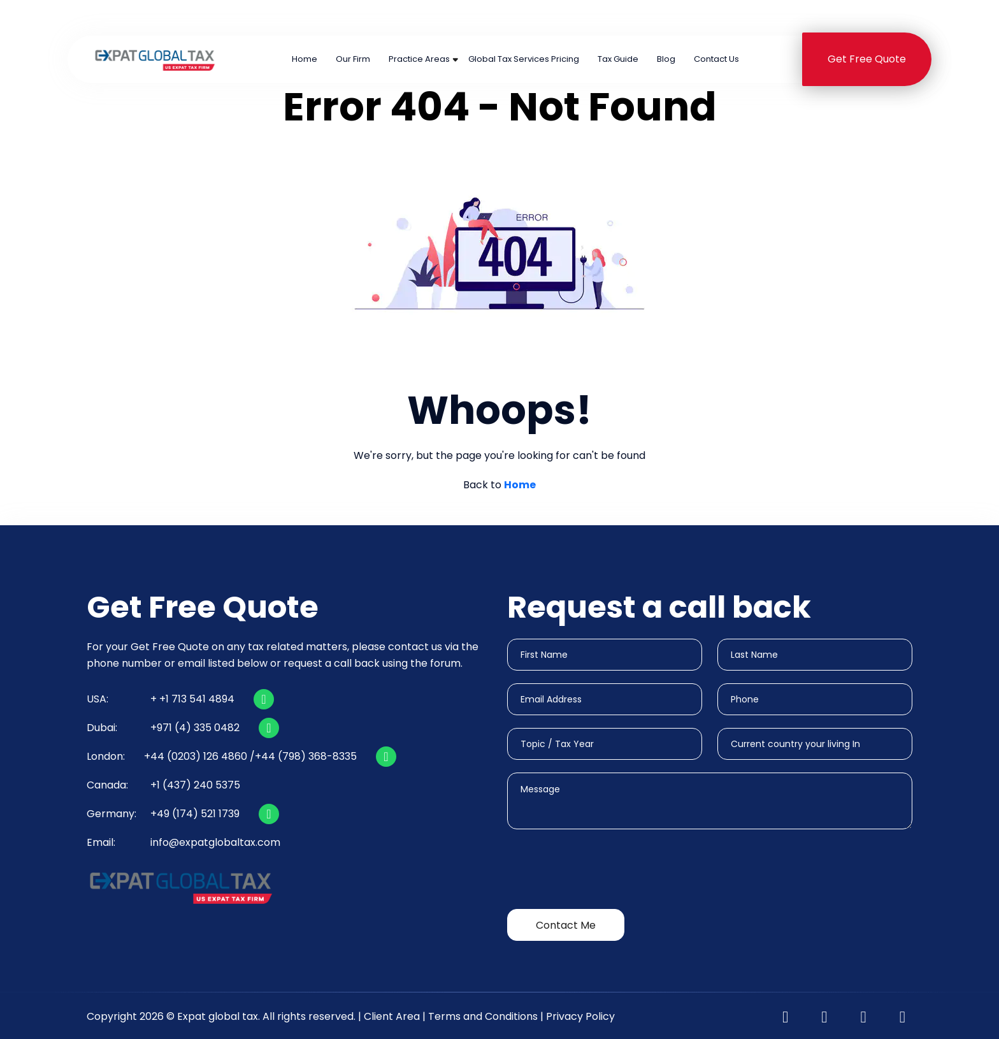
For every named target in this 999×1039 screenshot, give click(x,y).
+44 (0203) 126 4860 (451, 17)
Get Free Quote (867, 59)
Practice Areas (419, 59)
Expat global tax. (218, 1016)
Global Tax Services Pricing (523, 59)
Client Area (392, 1016)
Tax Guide (618, 59)
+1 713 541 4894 (310, 17)
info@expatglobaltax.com (215, 842)
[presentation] (604, 871)
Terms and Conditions (483, 1016)
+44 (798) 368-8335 (306, 756)
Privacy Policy (580, 1016)
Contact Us (716, 59)
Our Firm (353, 59)
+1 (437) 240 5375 (744, 17)
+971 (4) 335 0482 (603, 17)
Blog (666, 59)
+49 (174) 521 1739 (195, 813)
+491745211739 (877, 17)
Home (304, 59)
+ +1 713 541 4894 (192, 699)
